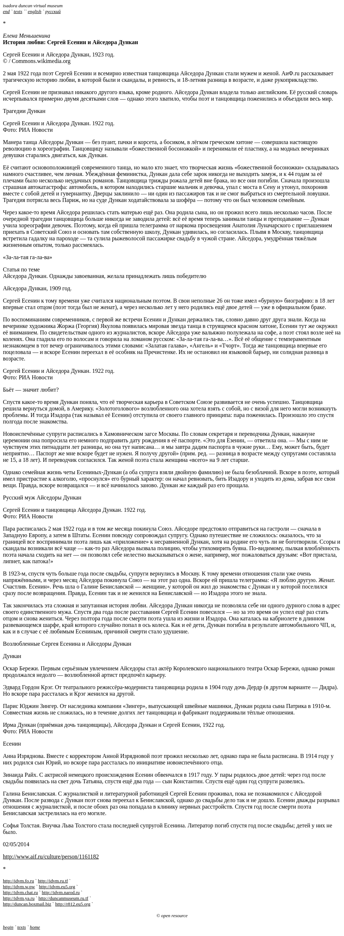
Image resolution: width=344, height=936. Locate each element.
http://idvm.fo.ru (18, 881)
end (6, 11)
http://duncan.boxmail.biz (27, 904)
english (35, 11)
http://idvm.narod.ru (61, 892)
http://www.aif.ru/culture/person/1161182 (51, 856)
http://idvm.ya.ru (18, 898)
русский (53, 11)
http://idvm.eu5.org (57, 886)
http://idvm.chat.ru (20, 892)
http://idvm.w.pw (19, 886)
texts (18, 11)
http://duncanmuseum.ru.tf (63, 898)
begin (8, 927)
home (35, 927)
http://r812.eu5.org (72, 904)
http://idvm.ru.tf (53, 881)
